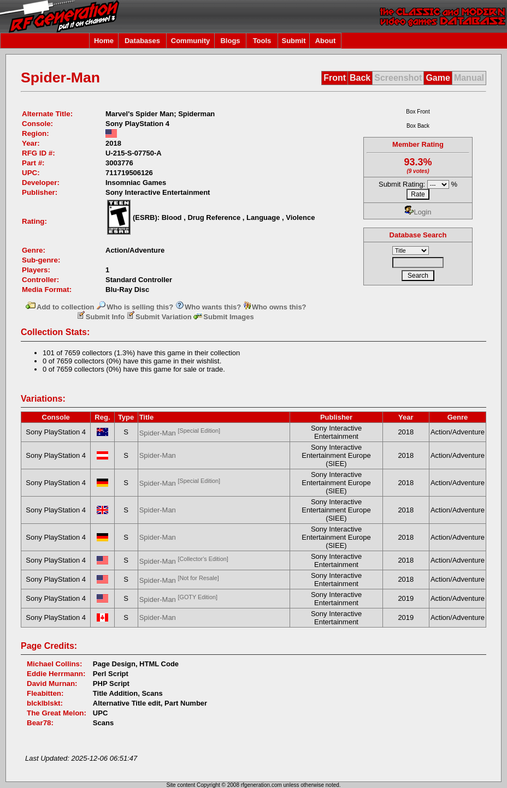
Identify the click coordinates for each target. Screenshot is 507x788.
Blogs (230, 41)
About (325, 41)
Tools (262, 41)
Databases (142, 41)
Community (190, 41)
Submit (293, 41)
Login (418, 212)
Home (104, 41)
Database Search (418, 235)
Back (360, 77)
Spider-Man (179, 433)
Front (334, 77)
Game (438, 77)
